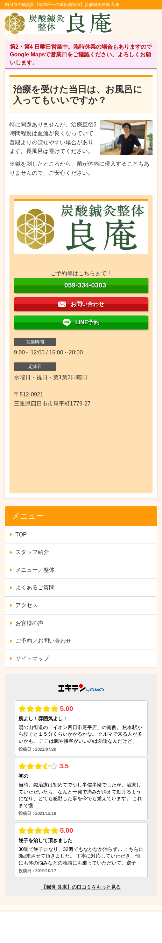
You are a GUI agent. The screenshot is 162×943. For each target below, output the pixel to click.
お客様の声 (29, 623)
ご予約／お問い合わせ (43, 641)
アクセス (26, 605)
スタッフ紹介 (32, 552)
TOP (21, 535)
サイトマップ (32, 658)
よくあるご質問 (35, 587)
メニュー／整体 (35, 570)
